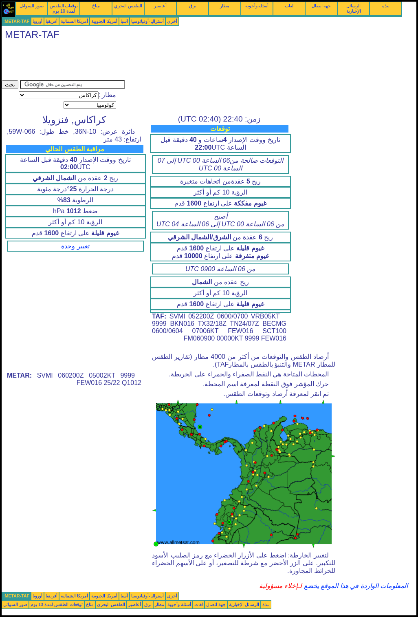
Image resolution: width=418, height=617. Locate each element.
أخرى (172, 21)
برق (192, 5)
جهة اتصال (321, 5)
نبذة (385, 5)
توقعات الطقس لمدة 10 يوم (64, 8)
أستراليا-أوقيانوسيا (147, 21)
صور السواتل (32, 5)
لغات (289, 5)
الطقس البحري (128, 5)
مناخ (96, 5)
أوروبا (37, 21)
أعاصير (160, 5)
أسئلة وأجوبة (257, 5)
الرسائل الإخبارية (353, 8)
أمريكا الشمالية (74, 21)
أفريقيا (51, 21)
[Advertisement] (150, 62)
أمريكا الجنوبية (104, 21)
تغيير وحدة (75, 246)
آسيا (124, 21)
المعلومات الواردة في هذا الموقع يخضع (355, 585)
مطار (224, 5)
